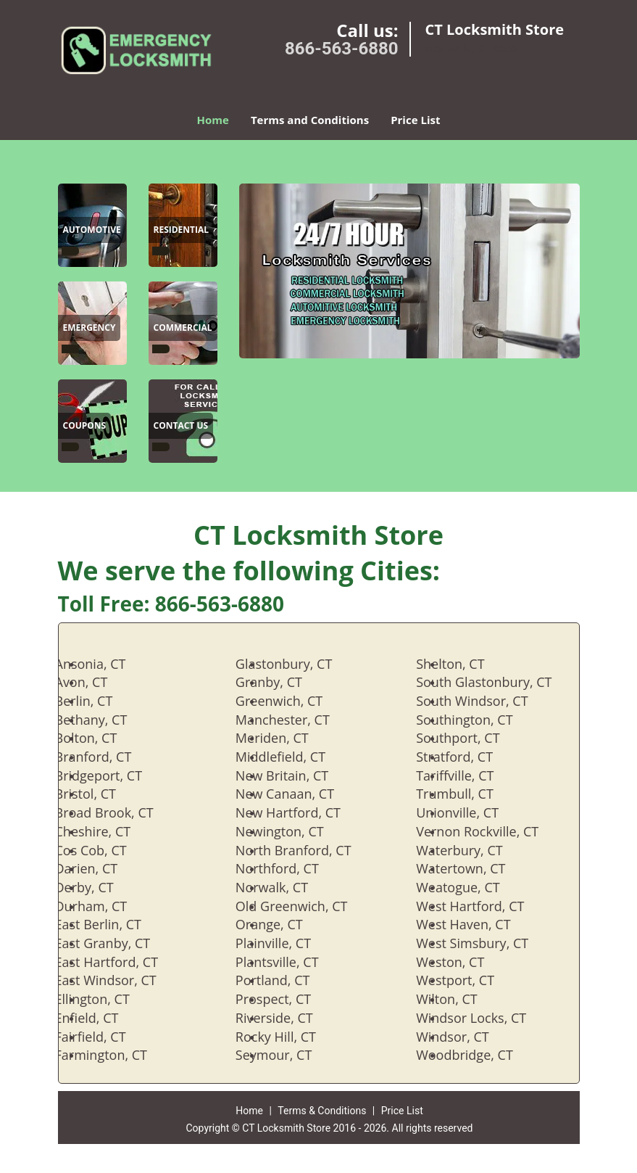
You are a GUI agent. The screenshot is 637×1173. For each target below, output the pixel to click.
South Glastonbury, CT (498, 682)
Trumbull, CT (469, 793)
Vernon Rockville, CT (491, 831)
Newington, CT (294, 831)
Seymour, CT (288, 1054)
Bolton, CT (100, 737)
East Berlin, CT (112, 924)
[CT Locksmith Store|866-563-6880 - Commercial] (183, 329)
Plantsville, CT (292, 962)
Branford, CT (108, 756)
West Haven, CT (477, 924)
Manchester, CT (297, 719)
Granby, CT (283, 682)
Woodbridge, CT (479, 1054)
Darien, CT (101, 868)
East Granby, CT (117, 943)
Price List (415, 119)
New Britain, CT (296, 775)
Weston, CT (464, 962)
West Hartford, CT (484, 906)
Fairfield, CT (105, 1036)
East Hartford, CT (121, 962)
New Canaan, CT (299, 793)
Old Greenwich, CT (306, 906)
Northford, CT (292, 868)
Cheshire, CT (107, 831)
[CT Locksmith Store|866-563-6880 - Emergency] (89, 329)
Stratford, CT (469, 756)
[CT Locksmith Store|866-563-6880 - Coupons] (85, 427)
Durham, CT (106, 906)
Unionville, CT (472, 812)
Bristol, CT (100, 793)
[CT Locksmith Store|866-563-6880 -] (70, 251)
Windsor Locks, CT (485, 1017)
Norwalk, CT (286, 887)
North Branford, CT (308, 850)
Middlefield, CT (295, 756)
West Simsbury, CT (486, 943)
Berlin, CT (98, 700)
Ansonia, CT (105, 663)
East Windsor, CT (120, 980)
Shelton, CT (464, 663)
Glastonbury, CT (299, 663)
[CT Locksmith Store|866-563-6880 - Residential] (182, 231)
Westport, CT (469, 980)
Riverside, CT (289, 1017)
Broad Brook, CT (119, 812)
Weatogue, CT (472, 887)
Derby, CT (99, 887)
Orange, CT (284, 924)
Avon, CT (96, 682)
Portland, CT (287, 980)
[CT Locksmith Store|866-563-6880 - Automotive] (92, 231)
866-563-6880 (342, 48)
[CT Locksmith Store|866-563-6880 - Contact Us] (181, 427)
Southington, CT (478, 719)
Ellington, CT (107, 999)
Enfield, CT (101, 1017)
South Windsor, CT (486, 700)
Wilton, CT (461, 999)
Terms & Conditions (322, 1110)
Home (213, 119)
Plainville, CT (288, 943)
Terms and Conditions (310, 119)
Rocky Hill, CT (290, 1036)
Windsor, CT (467, 1036)
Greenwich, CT (293, 700)
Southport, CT (472, 737)
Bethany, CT (106, 719)
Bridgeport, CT (113, 775)
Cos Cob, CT (105, 850)
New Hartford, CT (303, 812)
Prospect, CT (288, 999)
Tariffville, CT (469, 775)
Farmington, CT (116, 1054)
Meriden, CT (287, 737)
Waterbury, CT (474, 850)
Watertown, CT (475, 868)
